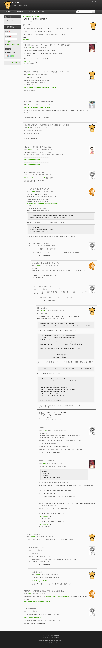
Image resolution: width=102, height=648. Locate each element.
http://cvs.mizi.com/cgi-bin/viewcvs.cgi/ (38, 101)
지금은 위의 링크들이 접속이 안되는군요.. (39, 147)
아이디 (7, 31)
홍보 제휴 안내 (16, 62)
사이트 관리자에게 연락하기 (56, 640)
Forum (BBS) (9, 11)
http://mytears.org (29, 62)
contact (90, 2)
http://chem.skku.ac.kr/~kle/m (35, 172)
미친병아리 (31, 149)
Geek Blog (20, 11)
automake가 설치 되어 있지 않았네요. (45, 263)
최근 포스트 (10, 20)
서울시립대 (57, 635)
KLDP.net (41, 11)
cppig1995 (43, 310)
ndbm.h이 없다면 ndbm (42, 286)
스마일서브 (56, 637)
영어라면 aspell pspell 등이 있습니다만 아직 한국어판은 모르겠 (47, 45)
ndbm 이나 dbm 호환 (46, 461)
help (95, 2)
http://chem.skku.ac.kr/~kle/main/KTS (34, 178)
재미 (32, 16)
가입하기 (9, 42)
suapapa (33, 191)
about (85, 2)
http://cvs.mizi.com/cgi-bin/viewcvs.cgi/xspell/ (37, 107)
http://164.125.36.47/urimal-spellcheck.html (58, 596)
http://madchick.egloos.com (32, 159)
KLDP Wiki (31, 11)
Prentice (33, 536)
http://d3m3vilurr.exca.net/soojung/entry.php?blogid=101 (40, 87)
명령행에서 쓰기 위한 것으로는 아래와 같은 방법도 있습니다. (46, 591)
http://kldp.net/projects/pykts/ (32, 617)
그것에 (41, 428)
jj (27, 21)
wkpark (30, 174)
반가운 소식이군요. (33, 534)
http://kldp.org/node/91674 (39, 581)
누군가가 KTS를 (30, 608)
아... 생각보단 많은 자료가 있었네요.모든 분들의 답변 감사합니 (46, 125)
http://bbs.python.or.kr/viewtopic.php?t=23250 (37, 601)
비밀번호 (8, 36)
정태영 (29, 47)
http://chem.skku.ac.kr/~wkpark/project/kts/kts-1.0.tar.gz (42, 203)
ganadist (30, 104)
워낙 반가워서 (37, 572)
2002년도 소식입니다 (36, 547)
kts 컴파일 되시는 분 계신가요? (38, 189)
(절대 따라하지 (42, 308)
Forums (28, 16)
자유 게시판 (38, 16)
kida (29, 74)
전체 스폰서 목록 (43, 640)
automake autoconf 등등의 (39, 243)
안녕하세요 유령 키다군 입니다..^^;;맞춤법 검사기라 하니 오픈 (46, 72)
